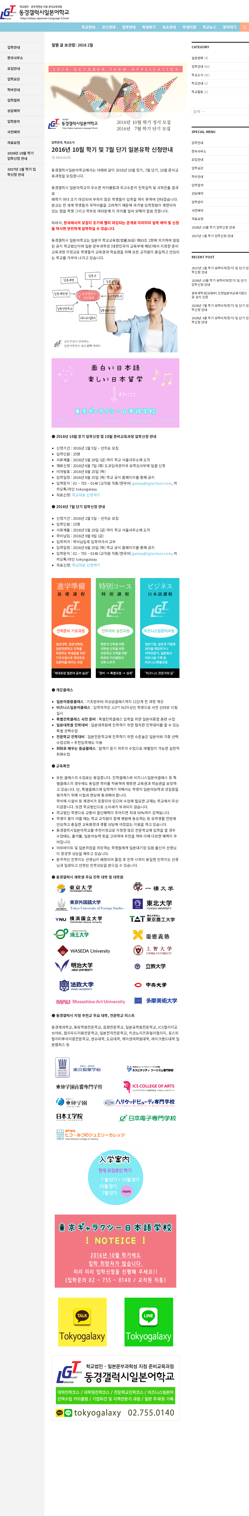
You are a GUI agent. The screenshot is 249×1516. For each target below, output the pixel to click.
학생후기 (149, 26)
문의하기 (230, 26)
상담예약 (197, 193)
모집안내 (197, 159)
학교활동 (197, 91)
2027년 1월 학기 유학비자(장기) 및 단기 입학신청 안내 (220, 270)
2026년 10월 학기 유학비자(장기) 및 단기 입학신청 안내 (219, 282)
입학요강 (197, 168)
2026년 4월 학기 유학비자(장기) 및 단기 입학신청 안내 (220, 320)
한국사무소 (199, 151)
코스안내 (109, 26)
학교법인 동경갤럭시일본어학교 (34, 12)
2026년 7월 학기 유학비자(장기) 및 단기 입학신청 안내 (220, 307)
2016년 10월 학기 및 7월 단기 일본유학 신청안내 (112, 149)
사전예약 (197, 210)
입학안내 (129, 26)
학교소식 (69, 142)
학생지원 (189, 26)
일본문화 (197, 58)
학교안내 (88, 26)
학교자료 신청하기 (86, 494)
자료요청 (197, 218)
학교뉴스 (209, 26)
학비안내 (197, 176)
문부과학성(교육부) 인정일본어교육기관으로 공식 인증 (219, 295)
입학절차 (197, 185)
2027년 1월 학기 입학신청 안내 (212, 235)
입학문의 (197, 202)
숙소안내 (169, 26)
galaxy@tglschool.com (152, 483)
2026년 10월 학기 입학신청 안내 (213, 227)
